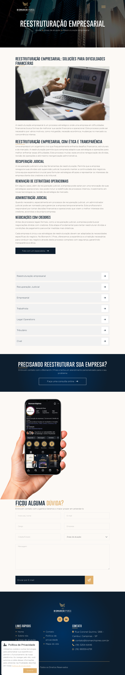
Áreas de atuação (52, 30)
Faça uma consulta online (62, 381)
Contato (48, 632)
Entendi (30, 670)
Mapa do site (51, 644)
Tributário (62, 330)
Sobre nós (21, 636)
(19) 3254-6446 (82, 645)
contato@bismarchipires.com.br (90, 640)
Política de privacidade (50, 638)
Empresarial (62, 297)
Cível (62, 341)
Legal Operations (62, 319)
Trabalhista (62, 308)
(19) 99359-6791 (82, 649)
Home (38, 30)
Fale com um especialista (35, 251)
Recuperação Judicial (62, 287)
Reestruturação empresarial (76, 30)
